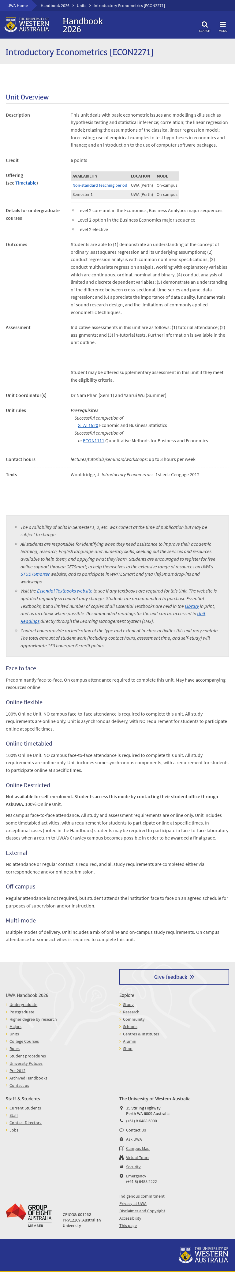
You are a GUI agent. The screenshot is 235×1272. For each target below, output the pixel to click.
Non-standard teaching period (100, 185)
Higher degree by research (33, 1019)
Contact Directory (25, 1122)
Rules (14, 1048)
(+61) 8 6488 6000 (141, 1121)
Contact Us (136, 1130)
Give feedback (170, 976)
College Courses (24, 1041)
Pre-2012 (17, 1070)
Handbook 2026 (55, 5)
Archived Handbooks (28, 1078)
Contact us (19, 1085)
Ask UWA (134, 1139)
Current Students (25, 1108)
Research (131, 1012)
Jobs (13, 1130)
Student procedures (27, 1056)
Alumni (129, 1041)
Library (192, 606)
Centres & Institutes (141, 1034)
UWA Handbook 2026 (27, 995)
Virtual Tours (137, 1157)
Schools (130, 1026)
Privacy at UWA (133, 1203)
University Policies (26, 1063)
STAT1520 (88, 425)
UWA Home (17, 5)
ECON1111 (93, 440)
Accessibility (130, 1218)
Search (205, 25)
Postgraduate (21, 1012)
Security (133, 1166)
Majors (15, 1026)
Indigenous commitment (142, 1196)
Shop (127, 1048)
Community (134, 1019)
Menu (223, 25)
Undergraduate (23, 1004)
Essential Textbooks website (64, 591)
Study (128, 1004)
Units (81, 5)
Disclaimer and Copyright (142, 1211)
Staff (13, 1115)
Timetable (25, 183)
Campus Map (138, 1148)
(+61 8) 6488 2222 (141, 1181)
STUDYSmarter (35, 574)
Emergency (136, 1176)
